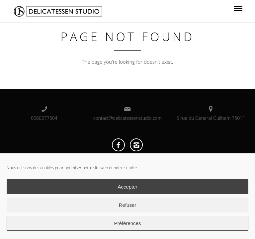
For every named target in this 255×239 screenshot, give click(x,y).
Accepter (127, 187)
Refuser (127, 205)
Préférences (127, 223)
